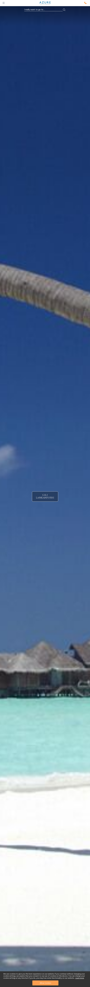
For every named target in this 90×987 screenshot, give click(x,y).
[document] (45, 979)
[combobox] (43, 9)
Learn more (79, 978)
